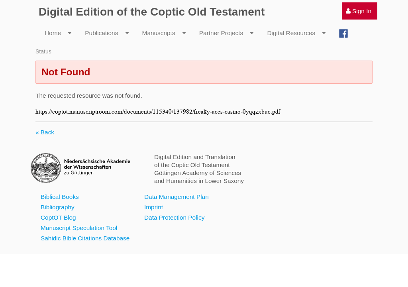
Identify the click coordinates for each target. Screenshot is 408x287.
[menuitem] (359, 11)
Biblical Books (60, 196)
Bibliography (58, 207)
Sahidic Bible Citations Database (85, 238)
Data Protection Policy (174, 217)
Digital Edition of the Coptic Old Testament (152, 12)
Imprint (153, 207)
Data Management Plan (176, 196)
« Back (44, 132)
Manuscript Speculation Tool (79, 227)
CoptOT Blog (58, 217)
